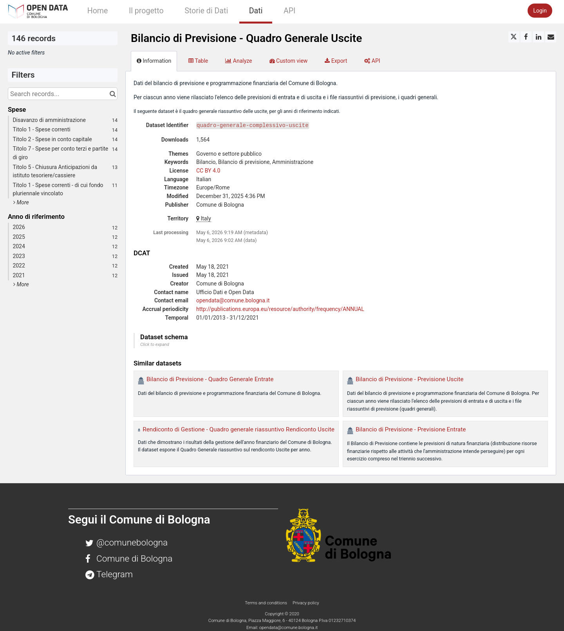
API (289, 10)
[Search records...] (63, 93)
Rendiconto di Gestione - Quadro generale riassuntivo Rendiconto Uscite (238, 429)
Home (97, 10)
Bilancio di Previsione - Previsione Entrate (411, 429)
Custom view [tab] (288, 61)
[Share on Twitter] (513, 36)
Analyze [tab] (238, 61)
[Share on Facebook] (526, 36)
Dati (256, 10)
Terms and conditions (266, 603)
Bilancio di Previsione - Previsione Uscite (410, 379)
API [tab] (372, 61)
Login (540, 10)
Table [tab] (198, 61)
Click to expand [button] (154, 344)
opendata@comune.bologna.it (233, 300)
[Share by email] (550, 36)
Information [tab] (154, 61)
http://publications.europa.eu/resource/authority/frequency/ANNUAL (280, 309)
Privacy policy (306, 603)
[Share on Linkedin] (538, 36)
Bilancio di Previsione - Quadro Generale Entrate (210, 379)
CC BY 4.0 (208, 170)
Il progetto (146, 10)
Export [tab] (336, 61)
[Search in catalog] (113, 93)
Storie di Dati (206, 10)
